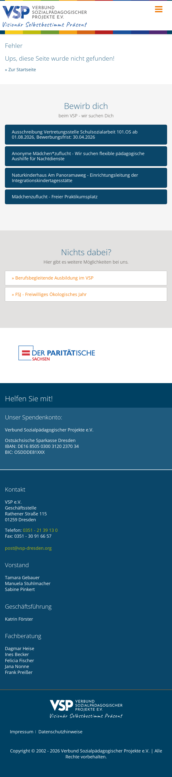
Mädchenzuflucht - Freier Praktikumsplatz (54, 197)
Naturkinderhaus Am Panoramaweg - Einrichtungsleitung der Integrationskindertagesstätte (75, 177)
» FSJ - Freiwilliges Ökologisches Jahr (49, 294)
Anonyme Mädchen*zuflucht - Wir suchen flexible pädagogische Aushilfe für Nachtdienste (78, 156)
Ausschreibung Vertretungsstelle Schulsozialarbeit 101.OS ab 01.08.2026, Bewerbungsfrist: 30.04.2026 (75, 134)
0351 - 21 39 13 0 (40, 530)
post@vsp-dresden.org (28, 548)
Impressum (21, 732)
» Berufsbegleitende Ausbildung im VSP (53, 278)
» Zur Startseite (20, 69)
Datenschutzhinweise (60, 732)
